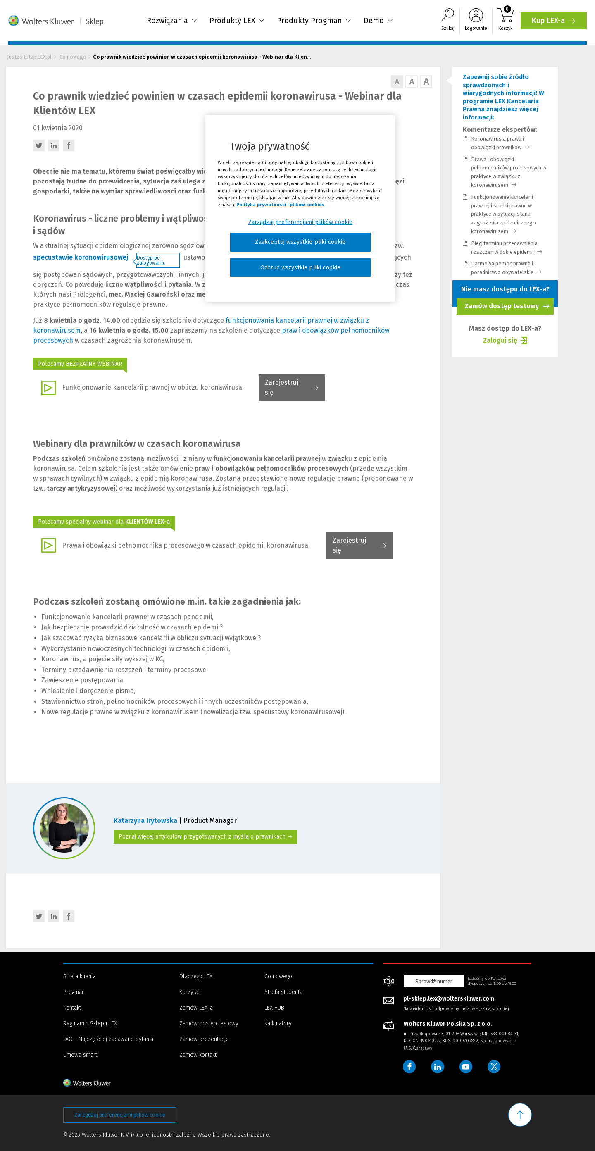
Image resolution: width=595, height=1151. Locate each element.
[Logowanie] (476, 21)
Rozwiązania (172, 20)
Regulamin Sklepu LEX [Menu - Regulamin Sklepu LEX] (90, 1023)
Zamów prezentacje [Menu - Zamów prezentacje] (204, 1039)
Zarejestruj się (281, 390)
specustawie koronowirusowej (80, 257)
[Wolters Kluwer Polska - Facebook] (409, 1066)
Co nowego (73, 57)
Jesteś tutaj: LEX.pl (29, 57)
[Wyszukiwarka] (448, 21)
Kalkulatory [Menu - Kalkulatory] (278, 1023)
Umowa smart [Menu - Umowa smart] (80, 1054)
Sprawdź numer (433, 981)
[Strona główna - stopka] (101, 1082)
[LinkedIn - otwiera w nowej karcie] (54, 145)
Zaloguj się (500, 341)
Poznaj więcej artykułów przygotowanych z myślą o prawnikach (205, 836)
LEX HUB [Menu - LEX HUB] (274, 1007)
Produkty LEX (236, 20)
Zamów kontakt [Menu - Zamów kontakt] (198, 1054)
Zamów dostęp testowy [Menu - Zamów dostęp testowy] (208, 1023)
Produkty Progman (314, 20)
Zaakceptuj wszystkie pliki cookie (300, 241)
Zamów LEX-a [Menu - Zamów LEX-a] (196, 1007)
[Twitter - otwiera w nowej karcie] (39, 145)
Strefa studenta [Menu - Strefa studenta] (283, 992)
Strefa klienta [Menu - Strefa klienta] (79, 976)
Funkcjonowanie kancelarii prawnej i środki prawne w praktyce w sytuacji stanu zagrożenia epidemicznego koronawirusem (503, 214)
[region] (300, 208)
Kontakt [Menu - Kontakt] (72, 1007)
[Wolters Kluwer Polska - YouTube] (466, 1066)
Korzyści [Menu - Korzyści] (189, 992)
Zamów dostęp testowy (507, 308)
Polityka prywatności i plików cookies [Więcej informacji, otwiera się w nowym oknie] (280, 204)
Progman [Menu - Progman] (74, 992)
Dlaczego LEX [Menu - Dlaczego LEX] (195, 976)
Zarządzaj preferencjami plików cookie (119, 1115)
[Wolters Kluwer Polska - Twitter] (495, 1066)
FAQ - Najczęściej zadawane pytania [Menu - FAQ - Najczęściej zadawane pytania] (108, 1039)
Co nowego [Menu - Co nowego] (278, 976)
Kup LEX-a (555, 23)
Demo (378, 20)
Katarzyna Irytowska (146, 821)
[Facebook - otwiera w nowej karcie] (68, 145)
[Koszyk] (505, 21)
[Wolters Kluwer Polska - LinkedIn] (438, 1066)
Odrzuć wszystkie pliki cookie (300, 267)
